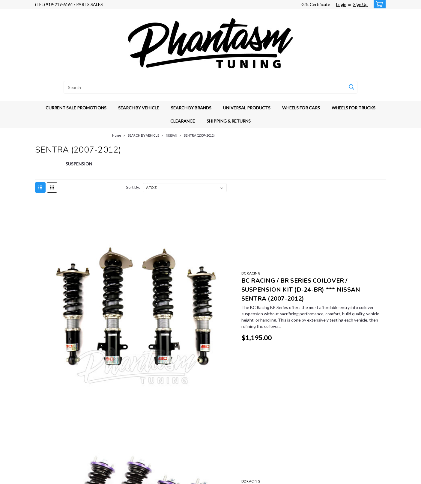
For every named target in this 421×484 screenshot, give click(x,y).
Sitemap (85, 478)
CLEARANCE (182, 120)
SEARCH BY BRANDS (191, 107)
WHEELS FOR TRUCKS (353, 107)
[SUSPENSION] (79, 167)
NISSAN (171, 135)
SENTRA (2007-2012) (199, 135)
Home (116, 135)
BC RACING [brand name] (165, 211)
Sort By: (133, 187)
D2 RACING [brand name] (165, 285)
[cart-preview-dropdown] (378, 4)
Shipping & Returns (139, 425)
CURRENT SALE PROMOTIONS (76, 107)
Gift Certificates (137, 411)
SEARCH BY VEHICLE (138, 107)
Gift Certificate (315, 4)
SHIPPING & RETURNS (229, 120)
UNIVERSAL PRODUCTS (246, 107)
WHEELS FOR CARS (301, 107)
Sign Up (360, 4)
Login (341, 4)
